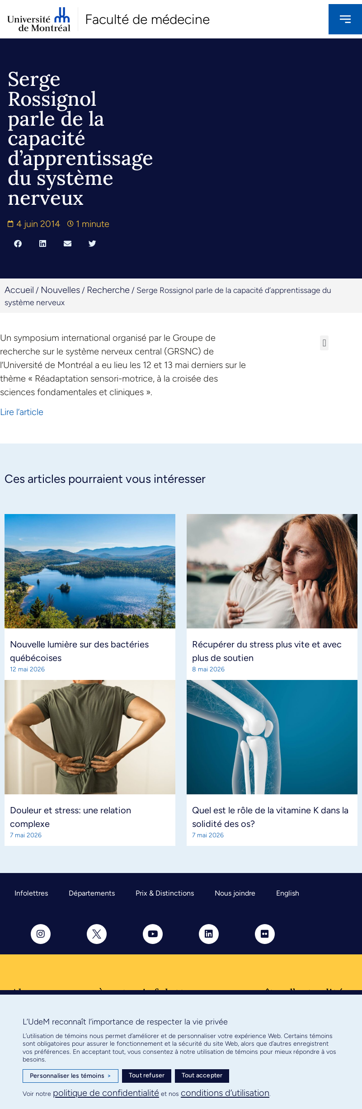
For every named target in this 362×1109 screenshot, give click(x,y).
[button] (18, 244)
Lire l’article (21, 411)
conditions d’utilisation (225, 1092)
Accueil (19, 289)
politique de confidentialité (106, 1092)
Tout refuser (147, 1075)
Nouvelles (60, 289)
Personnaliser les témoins (70, 1076)
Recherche (108, 289)
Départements (92, 893)
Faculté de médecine (147, 19)
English (287, 893)
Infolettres (31, 893)
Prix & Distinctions (165, 893)
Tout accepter (202, 1075)
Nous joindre (235, 893)
